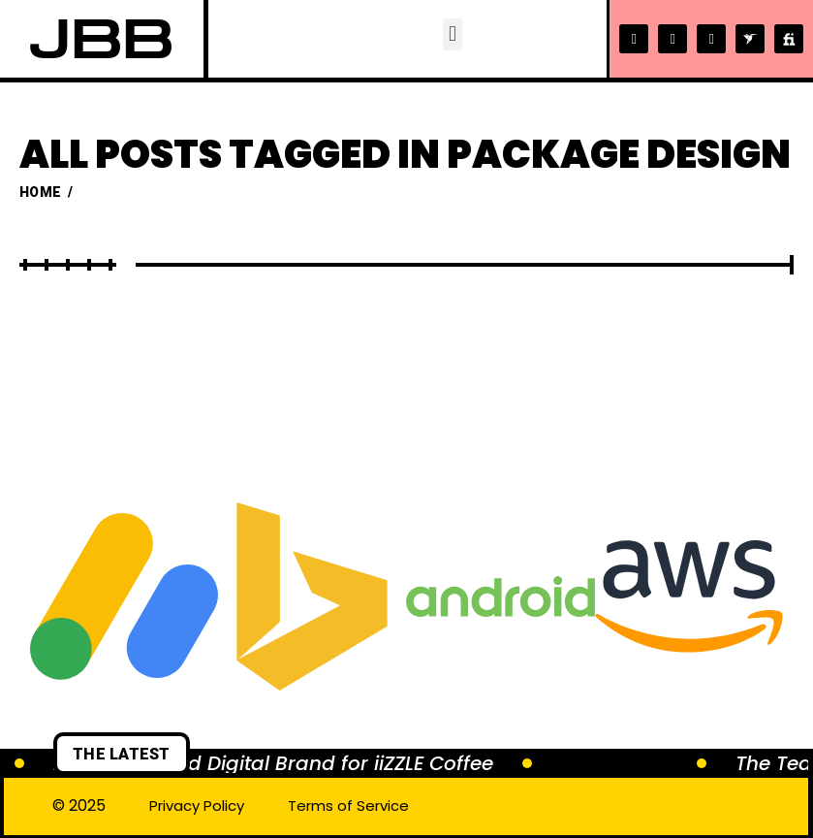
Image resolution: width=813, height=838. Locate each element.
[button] (451, 34)
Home (40, 192)
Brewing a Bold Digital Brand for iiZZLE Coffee (273, 763)
